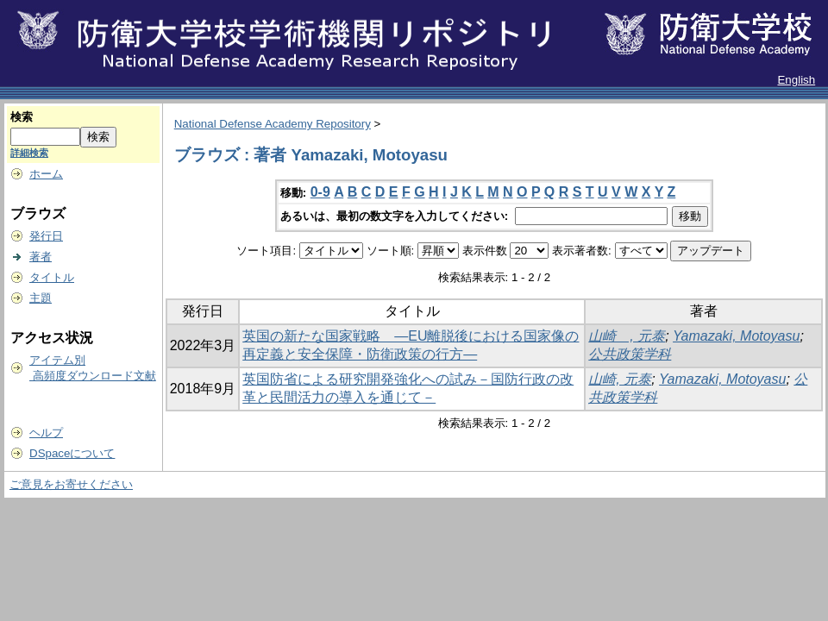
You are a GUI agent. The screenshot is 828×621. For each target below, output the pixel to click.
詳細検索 (29, 152)
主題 (40, 298)
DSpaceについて (72, 453)
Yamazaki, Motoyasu (736, 336)
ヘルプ (46, 432)
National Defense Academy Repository (272, 123)
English (796, 79)
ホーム (46, 173)
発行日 (46, 235)
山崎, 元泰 (619, 379)
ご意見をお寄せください (71, 484)
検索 (21, 116)
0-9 (320, 192)
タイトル (51, 277)
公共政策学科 (629, 354)
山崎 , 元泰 (626, 336)
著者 (40, 256)
